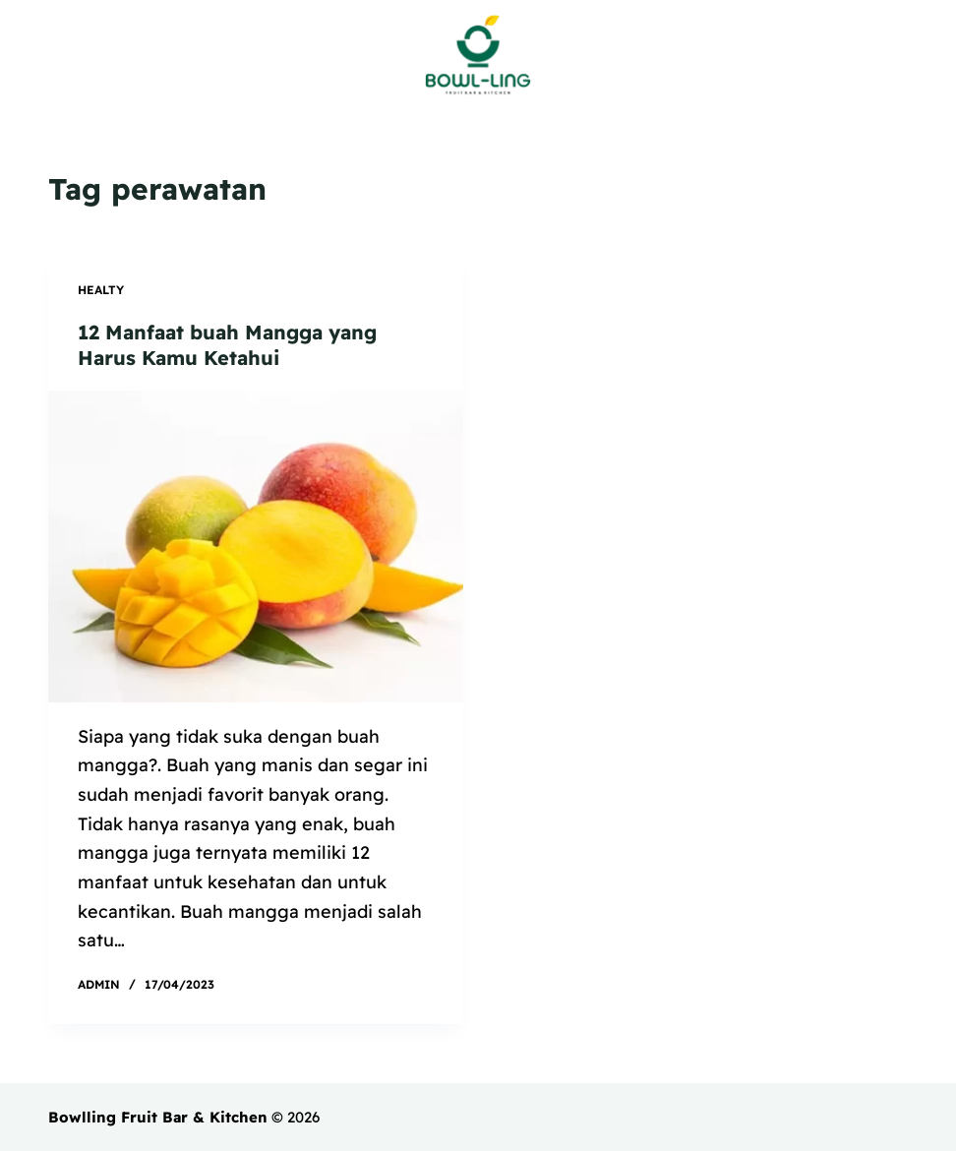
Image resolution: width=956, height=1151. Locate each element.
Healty (101, 289)
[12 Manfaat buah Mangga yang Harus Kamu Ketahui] (255, 546)
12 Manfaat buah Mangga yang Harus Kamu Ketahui (227, 345)
